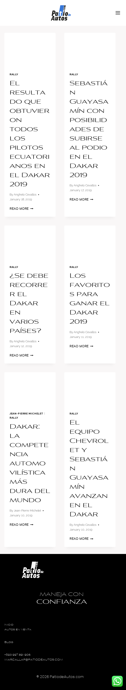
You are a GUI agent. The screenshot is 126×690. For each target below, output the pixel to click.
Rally (14, 74)
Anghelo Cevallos (25, 194)
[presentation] (30, 50)
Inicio (8, 625)
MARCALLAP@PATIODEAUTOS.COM (33, 660)
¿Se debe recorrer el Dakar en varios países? (29, 303)
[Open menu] (119, 13)
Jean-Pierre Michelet (26, 413)
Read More (21, 208)
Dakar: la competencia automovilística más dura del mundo (30, 464)
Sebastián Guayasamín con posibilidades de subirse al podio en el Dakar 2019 (89, 130)
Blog (8, 642)
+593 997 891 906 (17, 655)
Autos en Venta (17, 630)
